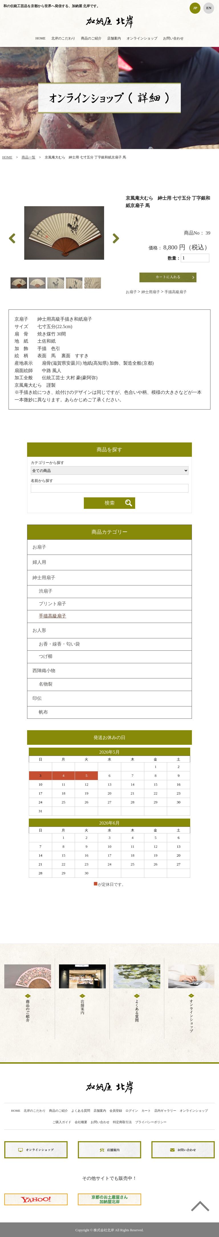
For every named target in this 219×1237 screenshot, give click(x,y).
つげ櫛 (45, 657)
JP (195, 8)
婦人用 (39, 563)
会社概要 (81, 1122)
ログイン (131, 1110)
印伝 (37, 699)
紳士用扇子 (151, 292)
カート (146, 1110)
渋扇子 (45, 591)
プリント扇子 (52, 604)
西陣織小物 (44, 671)
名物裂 (45, 684)
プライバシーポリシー (151, 1122)
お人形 (39, 631)
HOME (40, 38)
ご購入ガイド (61, 1122)
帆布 (43, 712)
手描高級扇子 (176, 292)
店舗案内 (114, 38)
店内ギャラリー (165, 1110)
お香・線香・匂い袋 (59, 644)
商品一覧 (28, 157)
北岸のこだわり (63, 38)
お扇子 (132, 292)
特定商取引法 (122, 1122)
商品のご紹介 (91, 38)
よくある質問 (80, 1110)
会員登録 (116, 1110)
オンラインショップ (142, 38)
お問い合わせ (173, 38)
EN (208, 8)
